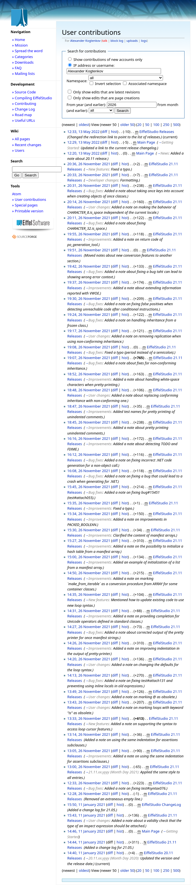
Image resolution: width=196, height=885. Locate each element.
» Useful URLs (23, 120)
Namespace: (77, 80)
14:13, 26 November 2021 (88, 675)
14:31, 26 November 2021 (88, 610)
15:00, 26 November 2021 (88, 556)
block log (117, 41)
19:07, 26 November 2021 (88, 357)
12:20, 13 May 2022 (83, 153)
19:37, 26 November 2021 (88, 282)
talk (104, 41)
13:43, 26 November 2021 (88, 702)
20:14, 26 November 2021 (88, 201)
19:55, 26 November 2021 (88, 233)
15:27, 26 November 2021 (88, 540)
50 (147, 124)
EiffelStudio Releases (156, 131)
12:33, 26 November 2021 (88, 782)
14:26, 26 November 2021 (88, 642)
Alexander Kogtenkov (85, 41)
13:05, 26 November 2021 (88, 750)
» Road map (22, 114)
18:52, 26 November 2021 (88, 373)
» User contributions (29, 199)
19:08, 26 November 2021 (88, 347)
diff (104, 131)
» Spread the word (27, 50)
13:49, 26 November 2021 (88, 691)
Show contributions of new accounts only (107, 59)
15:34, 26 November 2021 (88, 513)
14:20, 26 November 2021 (88, 658)
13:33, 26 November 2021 (88, 718)
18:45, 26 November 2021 (88, 422)
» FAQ (17, 67)
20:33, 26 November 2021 (88, 174)
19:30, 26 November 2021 (88, 298)
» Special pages (25, 205)
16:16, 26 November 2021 (88, 438)
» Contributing (24, 103)
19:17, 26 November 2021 (88, 330)
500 (176, 124)
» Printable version (27, 210)
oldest (84, 124)
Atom (16, 193)
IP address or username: (94, 65)
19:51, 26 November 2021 (88, 249)
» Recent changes (26, 144)
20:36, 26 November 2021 (88, 163)
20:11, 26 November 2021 (88, 217)
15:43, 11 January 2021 (86, 815)
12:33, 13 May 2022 (83, 131)
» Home (18, 39)
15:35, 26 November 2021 (88, 502)
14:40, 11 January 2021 (86, 852)
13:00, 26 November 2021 (88, 766)
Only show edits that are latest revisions (106, 92)
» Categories (22, 56)
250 (166, 124)
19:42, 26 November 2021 (88, 266)
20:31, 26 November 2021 (88, 185)
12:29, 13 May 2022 (83, 142)
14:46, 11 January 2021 (86, 831)
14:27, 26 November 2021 (88, 626)
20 (139, 124)
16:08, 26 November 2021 (88, 470)
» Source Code (24, 92)
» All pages (21, 138)
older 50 (127, 124)
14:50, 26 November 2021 (88, 572)
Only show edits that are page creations (106, 97)
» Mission (20, 45)
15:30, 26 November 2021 (88, 529)
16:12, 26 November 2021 (88, 454)
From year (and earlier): (86, 104)
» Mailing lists (23, 73)
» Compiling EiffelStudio (32, 97)
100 (156, 124)
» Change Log (23, 109)
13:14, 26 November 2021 (88, 734)
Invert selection (108, 83)
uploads (132, 41)
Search (17, 161)
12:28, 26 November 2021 (88, 793)
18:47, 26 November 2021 (88, 406)
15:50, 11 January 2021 (86, 804)
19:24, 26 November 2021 (88, 314)
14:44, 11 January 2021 (86, 842)
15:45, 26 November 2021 (88, 486)
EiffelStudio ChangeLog (161, 804)
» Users (18, 150)
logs (144, 41)
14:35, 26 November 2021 (88, 594)
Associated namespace (148, 83)
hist (114, 131)
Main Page (146, 142)
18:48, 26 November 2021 (88, 389)
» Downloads (23, 62)
